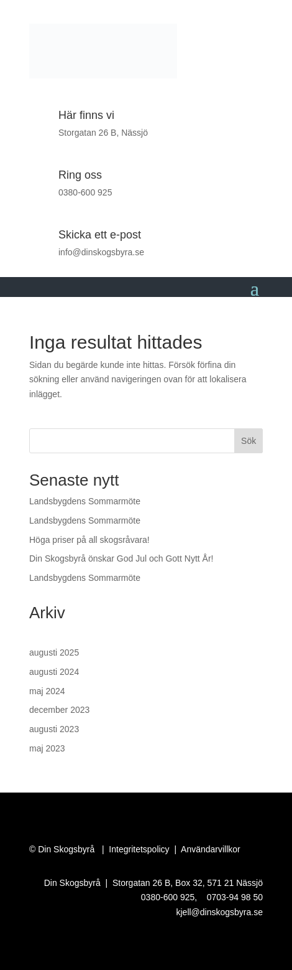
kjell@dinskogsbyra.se (219, 912)
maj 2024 (47, 691)
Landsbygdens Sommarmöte (84, 501)
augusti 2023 (54, 729)
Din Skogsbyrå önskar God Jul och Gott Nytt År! (121, 558)
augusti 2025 (54, 652)
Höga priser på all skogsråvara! (89, 540)
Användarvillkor (210, 849)
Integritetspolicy (139, 849)
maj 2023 (47, 748)
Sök (248, 441)
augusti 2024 (54, 672)
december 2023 (59, 710)
